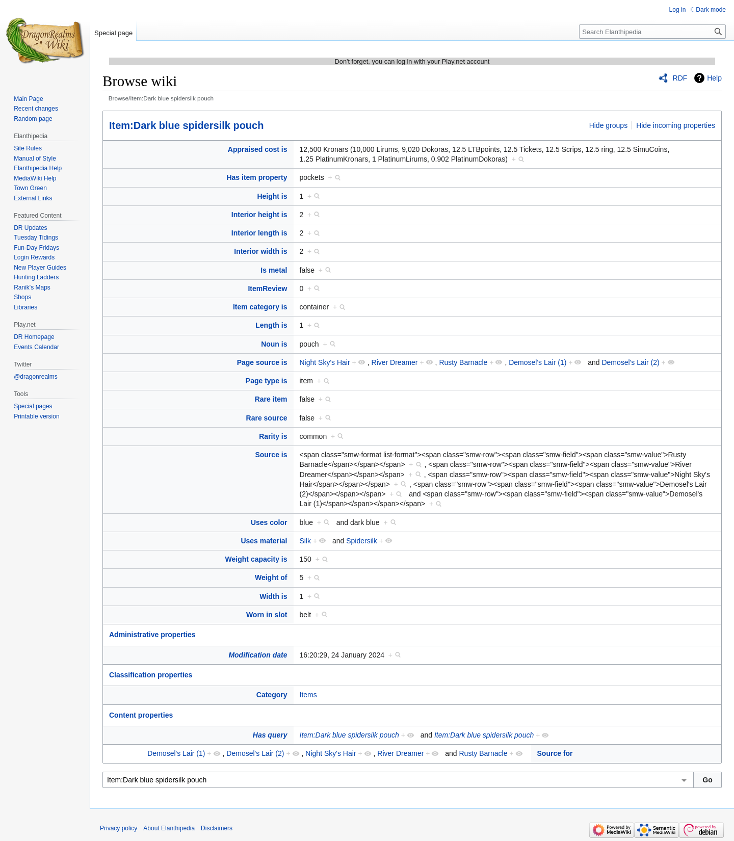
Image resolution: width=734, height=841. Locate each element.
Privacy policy (118, 828)
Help (714, 78)
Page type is (266, 381)
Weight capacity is (256, 559)
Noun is (274, 344)
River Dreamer (395, 362)
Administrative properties (152, 634)
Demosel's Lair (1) (537, 362)
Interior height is (259, 215)
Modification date (257, 655)
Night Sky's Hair (325, 362)
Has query (270, 735)
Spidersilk (361, 541)
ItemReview (267, 288)
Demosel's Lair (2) (630, 362)
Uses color (269, 522)
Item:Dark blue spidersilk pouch (186, 125)
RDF (680, 78)
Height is (272, 196)
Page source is (262, 362)
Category (271, 695)
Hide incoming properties (675, 125)
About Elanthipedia (169, 828)
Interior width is (260, 251)
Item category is (260, 307)
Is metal (273, 270)
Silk (305, 541)
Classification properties (150, 675)
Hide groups (608, 125)
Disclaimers (216, 828)
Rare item (271, 399)
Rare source (266, 418)
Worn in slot (266, 615)
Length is (271, 325)
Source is (271, 455)
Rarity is (273, 436)
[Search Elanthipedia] (652, 31)
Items (308, 695)
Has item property (256, 177)
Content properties (141, 715)
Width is (273, 596)
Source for (555, 753)
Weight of (271, 577)
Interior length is (259, 233)
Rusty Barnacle (463, 362)
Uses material (264, 541)
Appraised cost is (257, 149)
